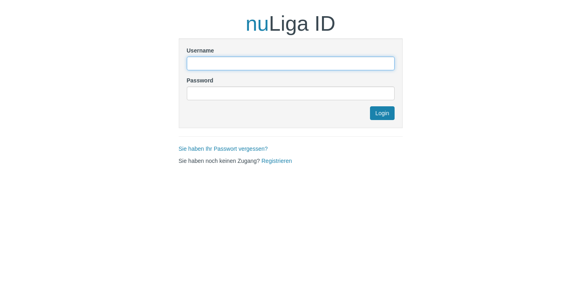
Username (200, 50)
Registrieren (276, 161)
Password (200, 80)
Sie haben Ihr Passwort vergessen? (223, 149)
